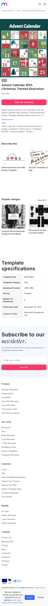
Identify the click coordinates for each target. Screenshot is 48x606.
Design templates (8, 11)
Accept (30, 597)
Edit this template (24, 102)
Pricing (5, 545)
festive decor (25, 129)
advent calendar (8, 126)
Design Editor (7, 393)
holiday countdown (10, 129)
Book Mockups (8, 435)
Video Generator (9, 523)
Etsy (3, 431)
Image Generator (9, 515)
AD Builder (6, 397)
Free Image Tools (9, 409)
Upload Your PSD (9, 485)
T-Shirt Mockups (9, 443)
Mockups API (7, 541)
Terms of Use (40, 588)
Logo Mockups (8, 439)
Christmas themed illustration (29, 126)
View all (41, 200)
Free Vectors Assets (11, 413)
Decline (41, 597)
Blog (4, 549)
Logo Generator (8, 519)
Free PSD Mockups (10, 401)
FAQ (3, 473)
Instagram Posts (9, 447)
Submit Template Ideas (12, 489)
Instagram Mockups (10, 455)
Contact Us (7, 537)
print (18, 11)
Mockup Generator (10, 389)
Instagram (6, 557)
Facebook (6, 553)
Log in (4, 469)
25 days (29, 131)
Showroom (6, 427)
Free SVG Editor (8, 405)
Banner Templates (10, 451)
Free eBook (7, 496)
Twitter (5, 565)
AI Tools (5, 511)
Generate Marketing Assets (14, 477)
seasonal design (17, 131)
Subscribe (24, 367)
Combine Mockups (10, 493)
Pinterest (5, 561)
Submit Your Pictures (11, 481)
